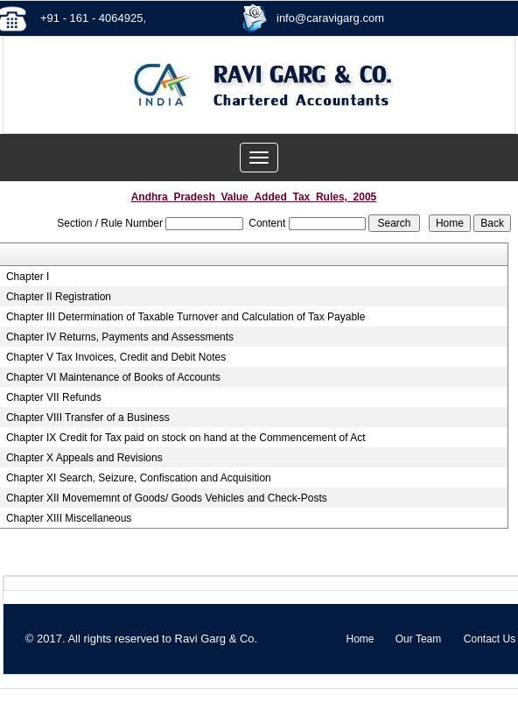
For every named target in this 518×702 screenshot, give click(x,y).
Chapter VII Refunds (54, 397)
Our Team (418, 639)
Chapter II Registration (58, 297)
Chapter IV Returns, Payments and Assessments (120, 337)
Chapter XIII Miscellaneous (68, 518)
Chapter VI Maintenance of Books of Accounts (113, 377)
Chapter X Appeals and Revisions (84, 458)
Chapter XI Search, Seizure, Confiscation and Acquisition (138, 478)
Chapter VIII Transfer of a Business (88, 417)
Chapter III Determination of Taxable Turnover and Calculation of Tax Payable (185, 317)
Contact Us (489, 639)
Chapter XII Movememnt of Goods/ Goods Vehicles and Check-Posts (166, 498)
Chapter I (27, 276)
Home (360, 639)
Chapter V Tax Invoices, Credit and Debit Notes (116, 357)
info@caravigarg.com (330, 18)
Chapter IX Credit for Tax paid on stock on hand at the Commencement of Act (186, 438)
